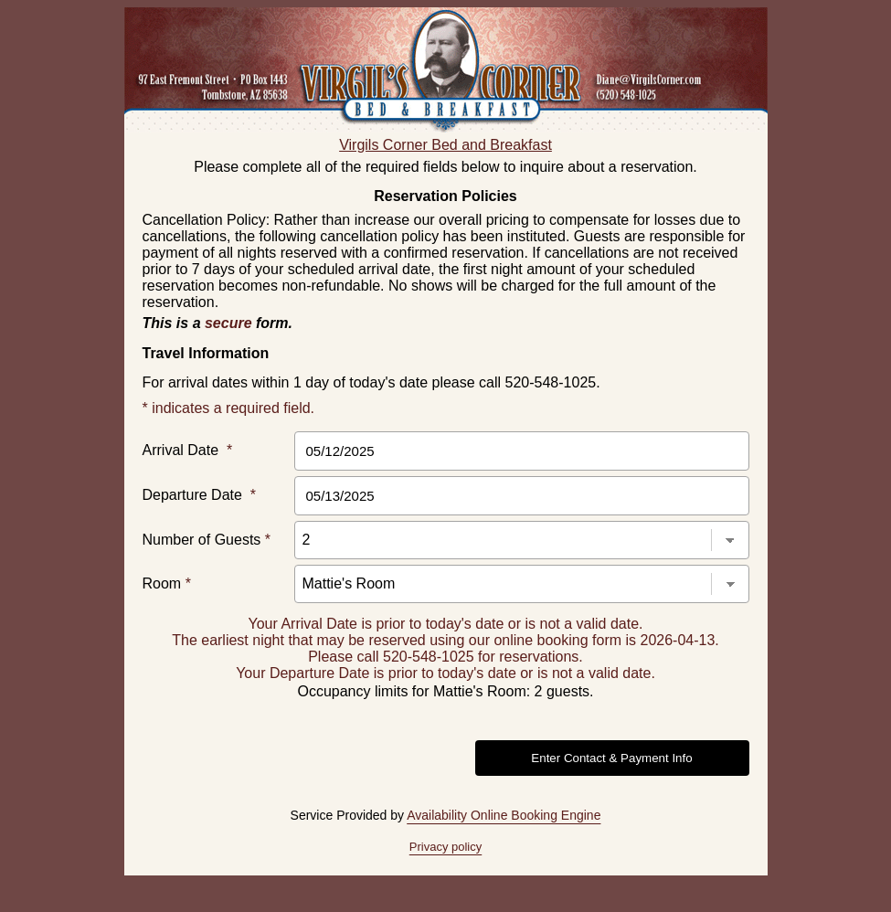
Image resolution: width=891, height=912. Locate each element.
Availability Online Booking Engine (503, 815)
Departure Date (200, 495)
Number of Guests (207, 539)
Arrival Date (188, 450)
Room (167, 583)
